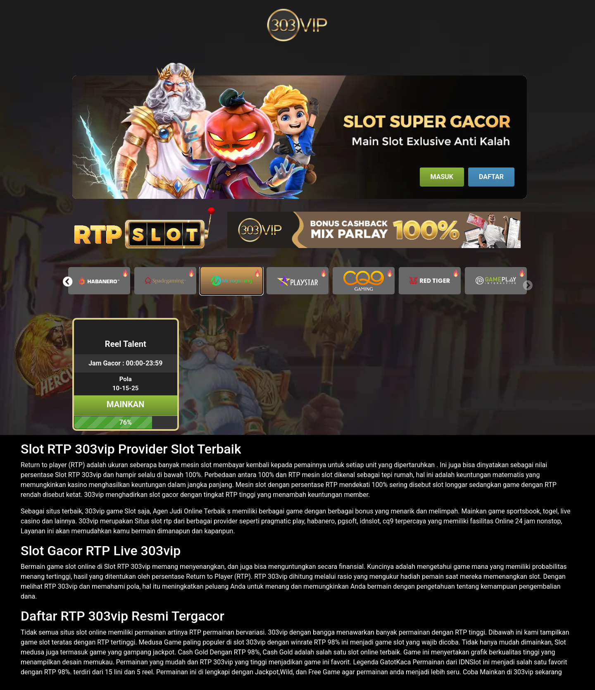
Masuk (442, 177)
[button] (67, 281)
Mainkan (125, 404)
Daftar (491, 177)
